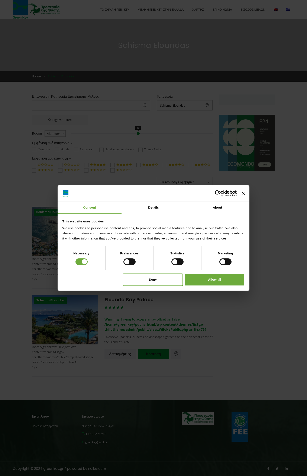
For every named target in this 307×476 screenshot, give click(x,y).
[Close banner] (243, 193)
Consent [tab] (89, 207)
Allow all (214, 279)
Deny (153, 279)
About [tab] (217, 207)
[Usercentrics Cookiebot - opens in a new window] (218, 193)
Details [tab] (153, 207)
